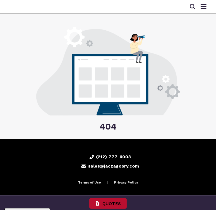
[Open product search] (192, 6)
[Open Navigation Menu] (203, 6)
